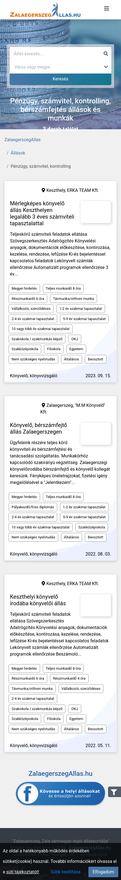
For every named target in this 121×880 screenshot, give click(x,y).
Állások (18, 153)
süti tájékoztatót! (22, 871)
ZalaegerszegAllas (22, 139)
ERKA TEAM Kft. (83, 190)
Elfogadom (103, 871)
